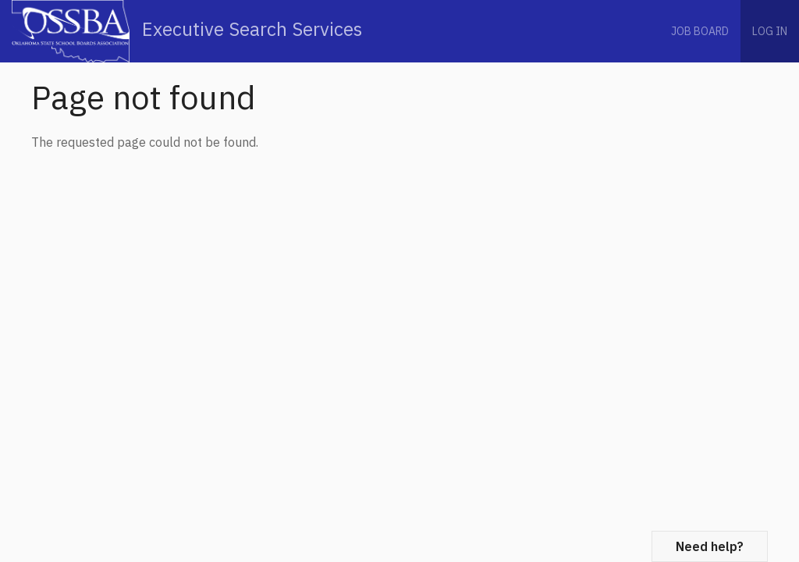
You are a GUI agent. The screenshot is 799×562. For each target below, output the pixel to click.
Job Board (700, 31)
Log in (769, 31)
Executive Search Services (187, 31)
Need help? (710, 546)
